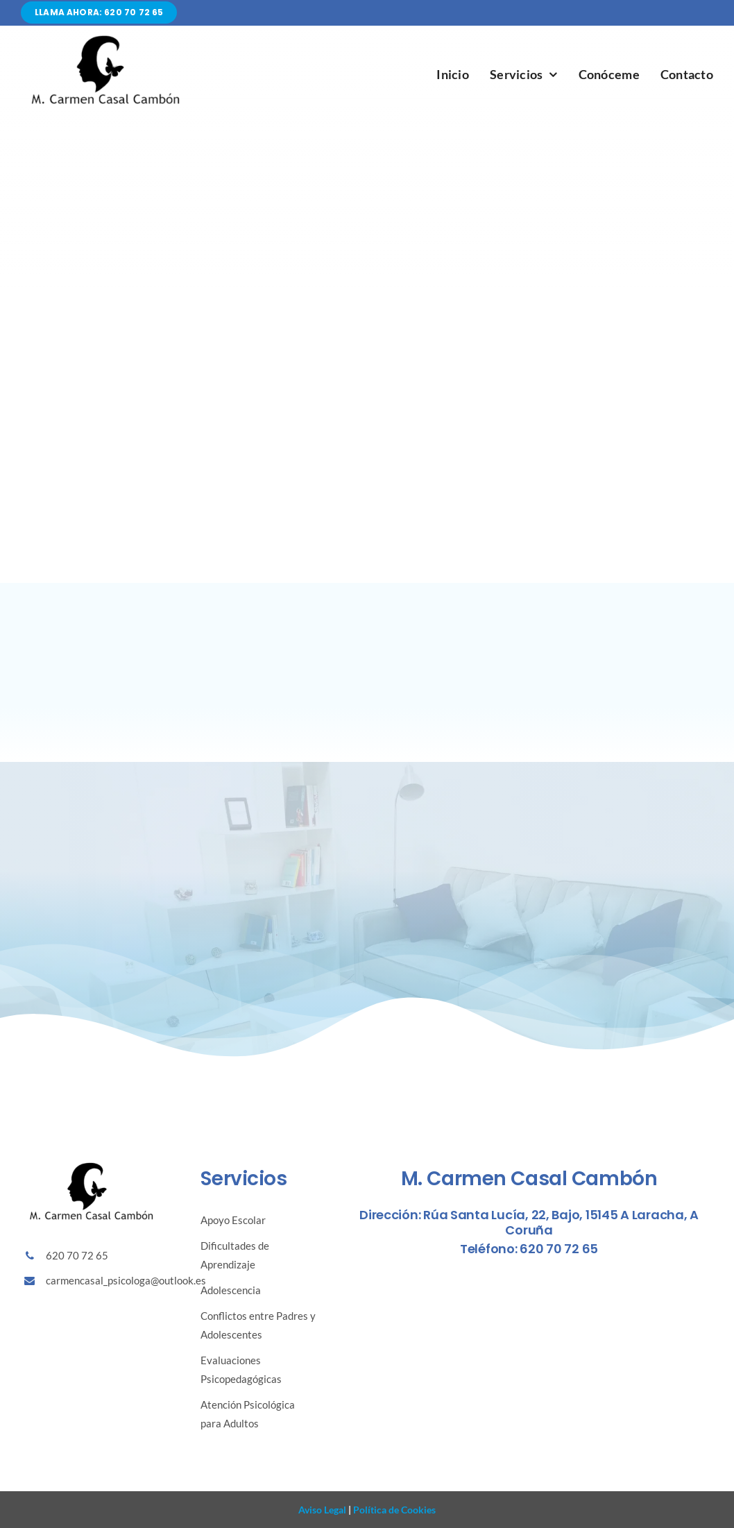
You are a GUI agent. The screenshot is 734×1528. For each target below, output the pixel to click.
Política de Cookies (393, 1510)
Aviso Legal (322, 1510)
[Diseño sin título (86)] (104, 37)
